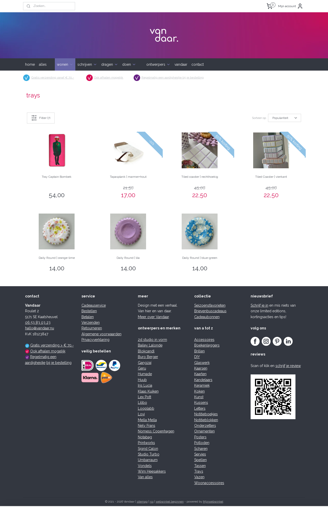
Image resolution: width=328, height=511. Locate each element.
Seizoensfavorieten (209, 305)
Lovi (141, 414)
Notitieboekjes (206, 414)
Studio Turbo (148, 454)
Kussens (201, 403)
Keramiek (202, 385)
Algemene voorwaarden (101, 334)
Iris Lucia (145, 385)
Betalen (87, 317)
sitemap (142, 501)
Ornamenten (204, 431)
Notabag (145, 437)
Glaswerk (202, 363)
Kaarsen (200, 368)
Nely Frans (146, 426)
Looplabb (146, 408)
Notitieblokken (206, 420)
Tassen (200, 466)
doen (129, 64)
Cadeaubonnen (207, 317)
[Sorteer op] (284, 118)
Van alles (145, 477)
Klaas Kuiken (148, 391)
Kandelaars (203, 380)
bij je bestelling (58, 363)
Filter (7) (40, 118)
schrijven (87, 64)
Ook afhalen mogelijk (109, 77)
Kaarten (200, 374)
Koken (199, 391)
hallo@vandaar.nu (39, 328)
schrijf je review (288, 366)
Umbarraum (148, 460)
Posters (200, 437)
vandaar (181, 64)
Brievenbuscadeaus (210, 311)
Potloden (201, 443)
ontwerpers (158, 64)
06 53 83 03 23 (37, 322)
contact (197, 64)
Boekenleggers (207, 345)
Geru (142, 368)
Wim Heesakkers (152, 471)
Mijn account (290, 6)
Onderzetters (205, 426)
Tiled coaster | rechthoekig (199, 177)
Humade (145, 374)
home (30, 64)
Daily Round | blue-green (199, 258)
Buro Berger (148, 357)
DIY (197, 357)
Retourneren (91, 328)
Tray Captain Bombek (56, 177)
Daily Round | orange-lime (57, 258)
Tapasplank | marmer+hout (128, 177)
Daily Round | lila (128, 258)
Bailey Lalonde (150, 345)
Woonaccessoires (209, 483)
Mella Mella (147, 420)
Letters (200, 408)
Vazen (199, 477)
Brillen (199, 351)
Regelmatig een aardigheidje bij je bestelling (172, 77)
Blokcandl (146, 351)
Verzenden (90, 322)
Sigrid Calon (148, 449)
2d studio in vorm (152, 340)
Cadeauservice (93, 305)
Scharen (201, 449)
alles (43, 64)
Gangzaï (144, 363)
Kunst (198, 397)
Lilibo (142, 403)
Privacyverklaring (95, 340)
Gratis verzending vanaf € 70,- (52, 77)
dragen (109, 64)
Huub (142, 380)
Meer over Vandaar (153, 317)
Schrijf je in (259, 305)
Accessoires (204, 340)
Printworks (146, 443)
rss (151, 501)
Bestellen (89, 311)
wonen (65, 64)
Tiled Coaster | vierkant (271, 177)
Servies (200, 454)
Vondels (145, 466)
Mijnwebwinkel (213, 501)
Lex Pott (144, 397)
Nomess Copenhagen (156, 431)
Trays (198, 471)
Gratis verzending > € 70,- (52, 345)
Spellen (200, 460)
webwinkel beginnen (170, 501)
